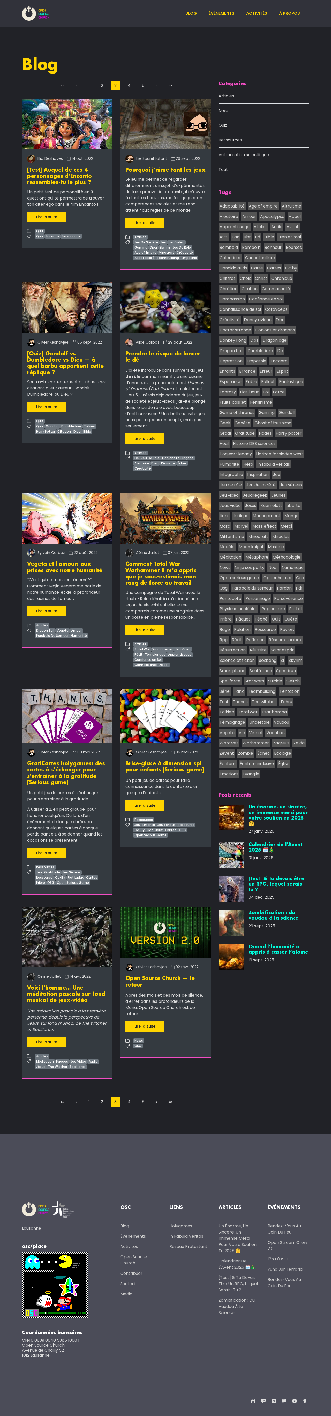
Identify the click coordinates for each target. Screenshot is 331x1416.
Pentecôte (230, 599)
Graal (225, 433)
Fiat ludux (249, 392)
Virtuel (255, 733)
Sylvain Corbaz (46, 552)
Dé (136, 458)
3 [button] (115, 86)
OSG (50, 882)
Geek (225, 423)
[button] (62, 85)
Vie (242, 733)
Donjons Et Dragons (177, 458)
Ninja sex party (249, 568)
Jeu (163, 242)
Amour (76, 630)
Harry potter (289, 433)
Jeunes (278, 495)
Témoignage (155, 653)
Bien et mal (289, 237)
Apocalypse (272, 217)
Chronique (281, 279)
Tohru (286, 702)
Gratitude (52, 871)
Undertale (259, 723)
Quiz (39, 231)
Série (225, 692)
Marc (225, 526)
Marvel (241, 526)
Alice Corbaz (142, 342)
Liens (224, 516)
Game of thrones (237, 413)
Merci (286, 526)
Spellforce (78, 1065)
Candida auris (233, 268)
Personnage (71, 236)
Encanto (52, 236)
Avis (224, 237)
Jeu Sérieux (71, 871)
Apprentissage (180, 653)
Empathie (189, 258)
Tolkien (89, 426)
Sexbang (267, 661)
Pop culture (273, 609)
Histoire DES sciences (254, 444)
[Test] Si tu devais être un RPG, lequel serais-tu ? (238, 1283)
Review (287, 630)
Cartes (91, 876)
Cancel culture (260, 258)
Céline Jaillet (142, 552)
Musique (276, 547)
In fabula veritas (273, 464)
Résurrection (233, 650)
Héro (248, 464)
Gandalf (52, 426)
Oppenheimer (277, 578)
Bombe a (229, 248)
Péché (261, 619)
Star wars (254, 681)
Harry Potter (45, 431)
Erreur (266, 372)
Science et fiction (237, 661)
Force (279, 392)
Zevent (227, 754)
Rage (225, 630)
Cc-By (60, 876)
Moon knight (251, 547)
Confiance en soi (266, 299)
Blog (191, 13)
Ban (235, 237)
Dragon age (274, 341)
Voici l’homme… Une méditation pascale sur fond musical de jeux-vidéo (66, 993)
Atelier (260, 227)
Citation (64, 431)
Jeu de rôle (231, 485)
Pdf (299, 588)
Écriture (228, 764)
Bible (87, 431)
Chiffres (228, 279)
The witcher (264, 702)
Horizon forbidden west (279, 454)
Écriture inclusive (257, 764)
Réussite (168, 463)
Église (283, 764)
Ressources (45, 866)
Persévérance (288, 599)
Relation (242, 630)
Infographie (231, 475)
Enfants (148, 824)
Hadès (265, 433)
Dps (254, 341)
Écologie (282, 754)
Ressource (44, 876)
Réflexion (255, 640)
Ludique (241, 516)
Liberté (293, 506)
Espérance (231, 382)
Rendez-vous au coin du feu (284, 1228)
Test (224, 702)
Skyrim (165, 247)
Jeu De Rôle (181, 247)
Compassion (232, 299)
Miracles (280, 537)
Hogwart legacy (236, 454)
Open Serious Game (73, 882)
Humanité (79, 635)
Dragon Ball (45, 630)
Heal (224, 444)
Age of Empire (145, 252)
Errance (247, 372)
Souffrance (261, 671)
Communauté (276, 289)
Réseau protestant (188, 1246)
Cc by (291, 268)
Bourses (294, 248)
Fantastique (291, 382)
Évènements (221, 13)
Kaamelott (271, 506)
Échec (182, 463)
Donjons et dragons (275, 330)
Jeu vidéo (229, 495)
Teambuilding (168, 258)
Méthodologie (286, 557)
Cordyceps (276, 310)
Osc (300, 578)
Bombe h (251, 248)
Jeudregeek (255, 495)
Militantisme (232, 537)
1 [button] (89, 86)
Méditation (45, 1060)
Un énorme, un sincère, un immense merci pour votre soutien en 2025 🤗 (238, 1237)
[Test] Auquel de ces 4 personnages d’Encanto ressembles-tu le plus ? (59, 176)
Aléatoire (141, 463)
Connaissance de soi (240, 310)
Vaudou (281, 723)
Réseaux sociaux (285, 640)
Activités (256, 13)
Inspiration (258, 475)
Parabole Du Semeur (52, 635)
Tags (225, 193)
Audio (93, 1060)
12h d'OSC (278, 1258)
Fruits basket (233, 402)
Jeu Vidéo (176, 242)
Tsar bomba (274, 712)
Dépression (231, 361)
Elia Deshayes (45, 158)
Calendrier (230, 258)
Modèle (227, 547)
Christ (261, 279)
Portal (295, 609)
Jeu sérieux (291, 485)
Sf (282, 661)
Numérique (293, 568)
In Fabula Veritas (186, 1235)
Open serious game (239, 578)
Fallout (268, 382)
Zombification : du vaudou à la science (237, 1305)
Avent (293, 227)
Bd (257, 237)
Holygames (180, 1225)
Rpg (224, 640)
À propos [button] (289, 13)
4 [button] (129, 86)
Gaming (140, 247)
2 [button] (102, 86)
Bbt (247, 237)
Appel (295, 217)
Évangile (251, 774)
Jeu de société (261, 485)
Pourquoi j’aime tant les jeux (165, 170)
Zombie (245, 754)
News (138, 1039)
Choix (245, 279)
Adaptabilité (144, 258)
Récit (138, 653)
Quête (290, 619)
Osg (224, 588)
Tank (239, 692)
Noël (272, 568)
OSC (137, 1045)
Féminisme (261, 402)
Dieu (153, 247)
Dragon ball (231, 351)
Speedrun (286, 671)
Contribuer (131, 1273)
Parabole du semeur (252, 588)
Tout (223, 170)
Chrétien (228, 289)
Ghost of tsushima (272, 423)
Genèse (242, 423)
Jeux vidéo (230, 506)
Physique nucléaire (238, 609)
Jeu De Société (146, 242)
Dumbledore (71, 426)
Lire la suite (46, 216)
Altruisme (291, 206)
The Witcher (57, 1065)
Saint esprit (282, 650)
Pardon (284, 588)
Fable (251, 382)
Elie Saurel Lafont (146, 158)
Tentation (289, 692)
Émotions (229, 774)
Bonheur (273, 248)
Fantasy (228, 392)
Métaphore (256, 557)
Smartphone (232, 671)
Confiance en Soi (148, 659)
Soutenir (128, 1283)
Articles (140, 237)
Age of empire (263, 206)
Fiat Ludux (76, 876)
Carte (257, 268)
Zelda (299, 743)
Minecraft (166, 252)
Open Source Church (133, 1259)
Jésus (41, 1065)
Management (266, 516)
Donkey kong (233, 341)
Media (126, 1293)
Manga (291, 516)
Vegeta (63, 630)
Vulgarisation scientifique (244, 155)
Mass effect (264, 526)
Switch (293, 681)
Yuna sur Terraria (285, 1268)
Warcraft (229, 743)
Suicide (275, 681)
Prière (40, 882)
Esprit (282, 372)
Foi (266, 392)
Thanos (240, 702)
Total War (142, 648)
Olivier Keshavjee (48, 342)
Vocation (275, 733)
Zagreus (281, 743)
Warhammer (162, 648)
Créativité (185, 252)
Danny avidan (258, 320)
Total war (248, 712)
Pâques (62, 1060)
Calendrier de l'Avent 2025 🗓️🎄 (237, 1263)
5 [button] (143, 86)
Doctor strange (235, 330)
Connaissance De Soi (151, 664)
